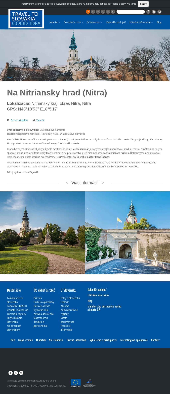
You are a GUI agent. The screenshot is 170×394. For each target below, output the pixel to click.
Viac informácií (85, 182)
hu (103, 11)
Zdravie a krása (42, 305)
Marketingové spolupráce (134, 340)
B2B (12, 340)
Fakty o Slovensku (70, 298)
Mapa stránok (25, 340)
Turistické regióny (16, 313)
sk (88, 11)
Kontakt (155, 340)
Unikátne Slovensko (17, 309)
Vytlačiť (40, 120)
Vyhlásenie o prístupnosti (103, 340)
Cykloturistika (41, 309)
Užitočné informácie (141, 22)
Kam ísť (55, 22)
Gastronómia (41, 317)
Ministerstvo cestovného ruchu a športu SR (104, 308)
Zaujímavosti (67, 321)
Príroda (38, 298)
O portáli (41, 340)
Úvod (10, 77)
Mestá (64, 317)
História (65, 302)
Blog (159, 22)
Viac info (131, 3)
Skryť (143, 3)
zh (113, 11)
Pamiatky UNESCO (17, 305)
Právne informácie (76, 340)
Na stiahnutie (56, 340)
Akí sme (65, 305)
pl (108, 11)
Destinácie (14, 290)
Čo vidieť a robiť (74, 22)
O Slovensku (95, 22)
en (93, 11)
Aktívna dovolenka (44, 313)
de (98, 11)
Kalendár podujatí (116, 22)
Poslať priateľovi (19, 120)
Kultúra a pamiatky (44, 302)
